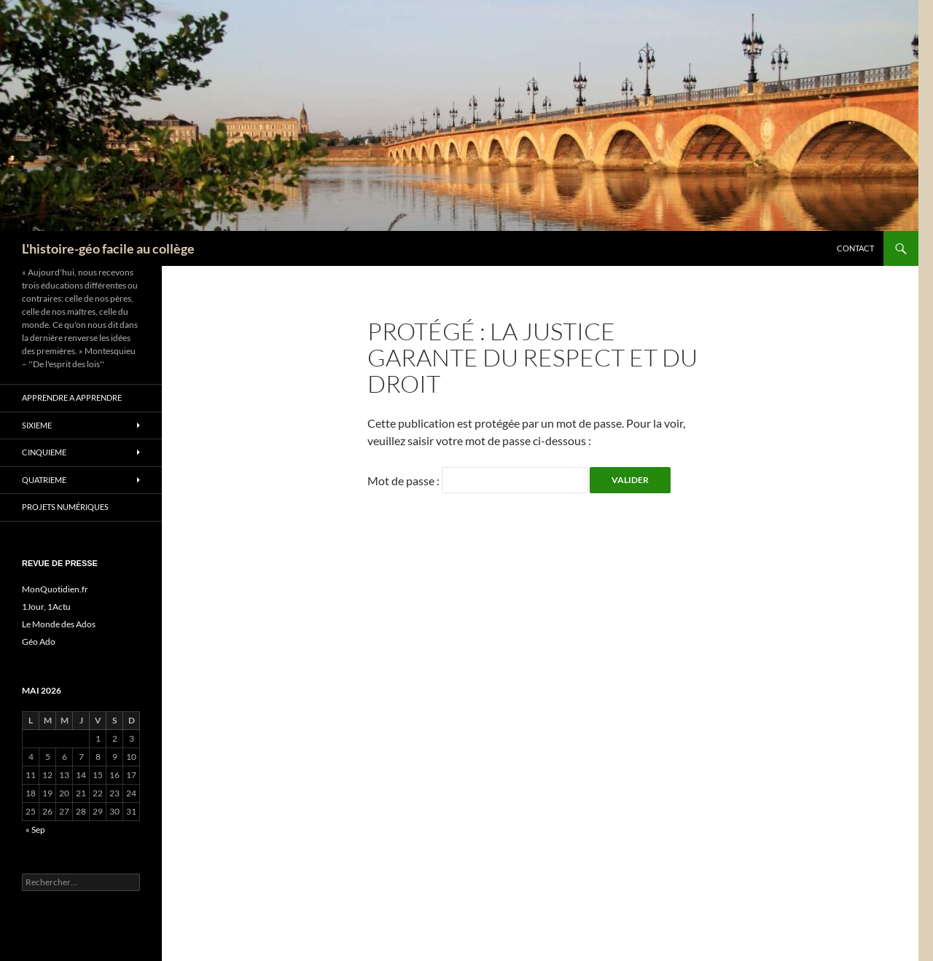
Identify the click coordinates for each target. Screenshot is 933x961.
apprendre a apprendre (72, 397)
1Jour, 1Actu (46, 606)
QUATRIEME (44, 480)
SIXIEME (37, 425)
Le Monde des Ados (58, 624)
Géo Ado (38, 641)
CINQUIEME (44, 452)
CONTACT (855, 248)
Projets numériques (65, 506)
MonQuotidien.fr (55, 589)
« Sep (35, 829)
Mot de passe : (477, 480)
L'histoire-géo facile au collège (108, 248)
